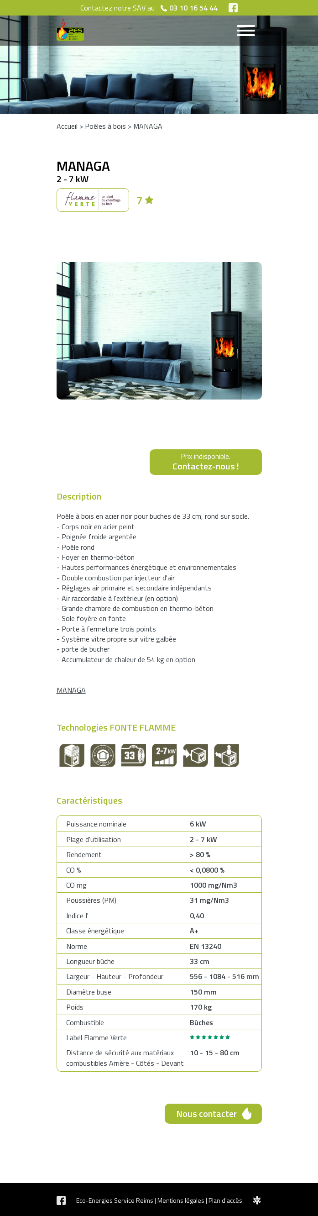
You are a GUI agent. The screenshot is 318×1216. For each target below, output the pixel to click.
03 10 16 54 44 (193, 7)
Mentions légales (180, 1200)
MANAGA (147, 126)
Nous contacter (206, 1113)
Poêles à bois (105, 126)
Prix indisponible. (205, 462)
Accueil (67, 126)
